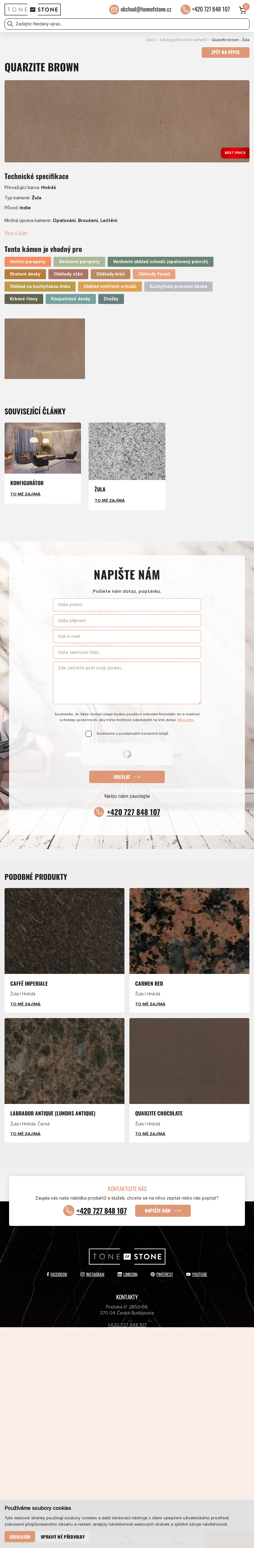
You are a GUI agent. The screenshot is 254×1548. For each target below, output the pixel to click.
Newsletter (80, 1418)
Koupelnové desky (70, 294)
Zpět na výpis (225, 52)
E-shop (80, 1394)
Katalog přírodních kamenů (183, 40)
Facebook (57, 1269)
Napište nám (159, 1205)
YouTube (196, 1269)
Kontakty (173, 1406)
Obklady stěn (68, 270)
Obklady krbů (110, 270)
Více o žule (16, 229)
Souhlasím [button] (20, 1536)
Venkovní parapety (79, 257)
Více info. (185, 716)
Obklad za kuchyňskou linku (40, 282)
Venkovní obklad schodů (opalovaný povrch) (160, 257)
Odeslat (122, 772)
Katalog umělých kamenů (173, 1370)
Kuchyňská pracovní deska (178, 282)
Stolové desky (25, 270)
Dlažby (111, 294)
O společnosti (173, 1394)
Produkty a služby (80, 1358)
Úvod (150, 40)
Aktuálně (173, 1358)
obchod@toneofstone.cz (146, 9)
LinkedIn (127, 1269)
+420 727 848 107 (211, 9)
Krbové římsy (24, 294)
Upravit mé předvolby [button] (63, 1536)
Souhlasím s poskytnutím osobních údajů (132, 729)
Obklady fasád (154, 270)
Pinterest (162, 1269)
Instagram (92, 1269)
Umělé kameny (173, 1382)
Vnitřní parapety (28, 257)
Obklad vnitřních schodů (109, 282)
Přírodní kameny (80, 1382)
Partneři (81, 1406)
